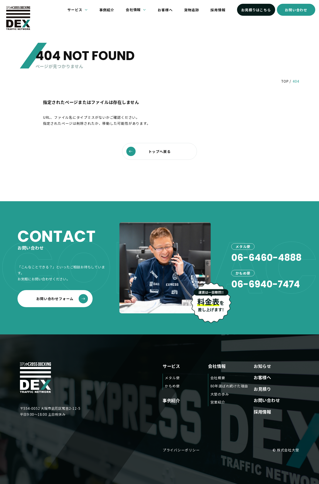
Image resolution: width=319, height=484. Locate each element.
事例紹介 (106, 9)
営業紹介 (217, 402)
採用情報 (217, 9)
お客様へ (165, 9)
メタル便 (172, 377)
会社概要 (217, 377)
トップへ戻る (148, 151)
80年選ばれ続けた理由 (229, 385)
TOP (284, 81)
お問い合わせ (296, 9)
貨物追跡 (191, 9)
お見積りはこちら (256, 9)
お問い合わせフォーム (62, 298)
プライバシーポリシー (181, 450)
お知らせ (262, 366)
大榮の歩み (219, 394)
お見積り (262, 389)
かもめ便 (172, 385)
